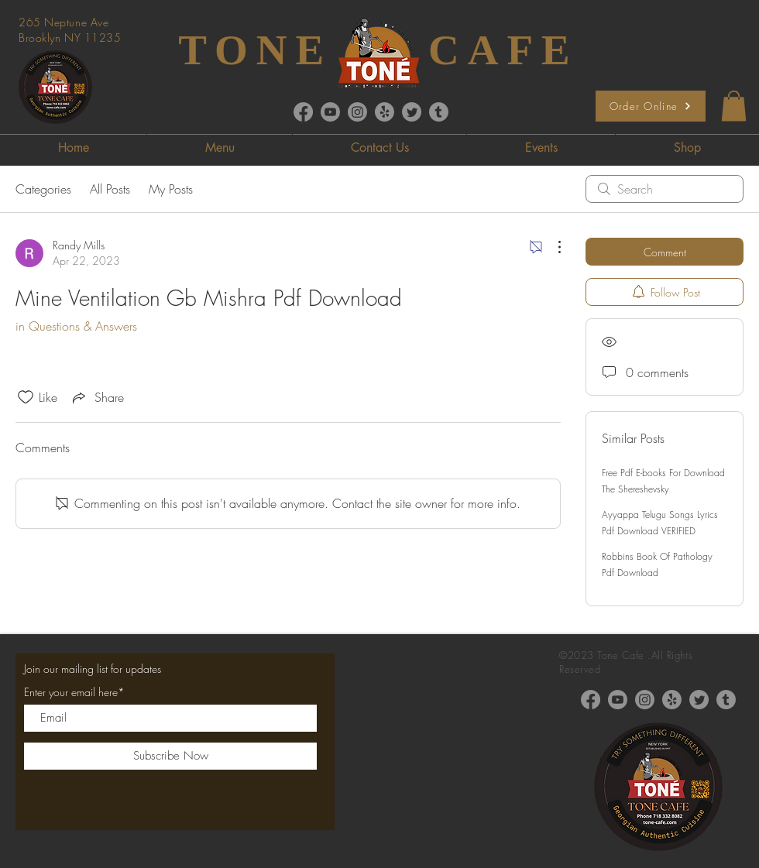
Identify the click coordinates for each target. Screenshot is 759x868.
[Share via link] (97, 397)
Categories (43, 188)
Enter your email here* (74, 692)
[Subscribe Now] (170, 756)
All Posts (110, 188)
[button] (734, 106)
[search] (665, 189)
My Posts (171, 188)
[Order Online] (651, 106)
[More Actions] (551, 247)
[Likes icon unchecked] (25, 397)
